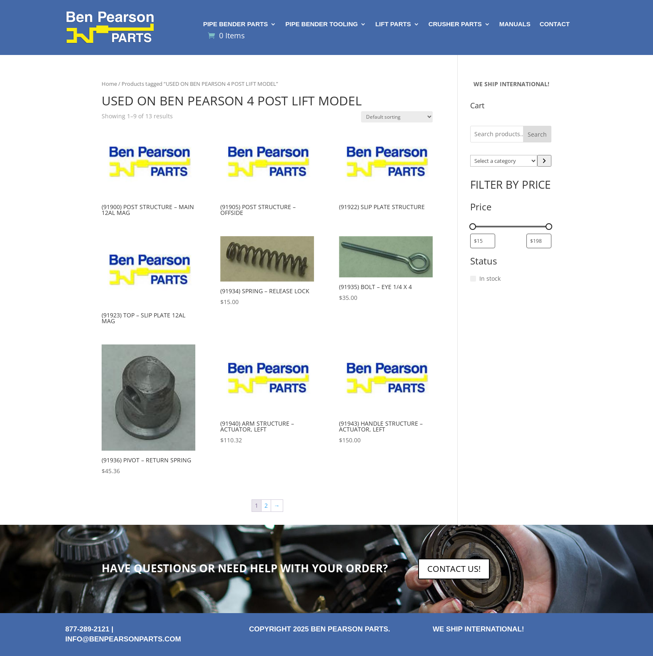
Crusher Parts (455, 24)
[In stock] (473, 279)
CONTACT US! (454, 568)
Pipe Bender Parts (235, 24)
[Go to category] (544, 161)
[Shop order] (397, 116)
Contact (555, 24)
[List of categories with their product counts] (504, 161)
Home (109, 83)
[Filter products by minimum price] (482, 241)
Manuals (515, 24)
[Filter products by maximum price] (538, 241)
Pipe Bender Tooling (321, 24)
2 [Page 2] (266, 505)
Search (537, 134)
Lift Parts (393, 24)
